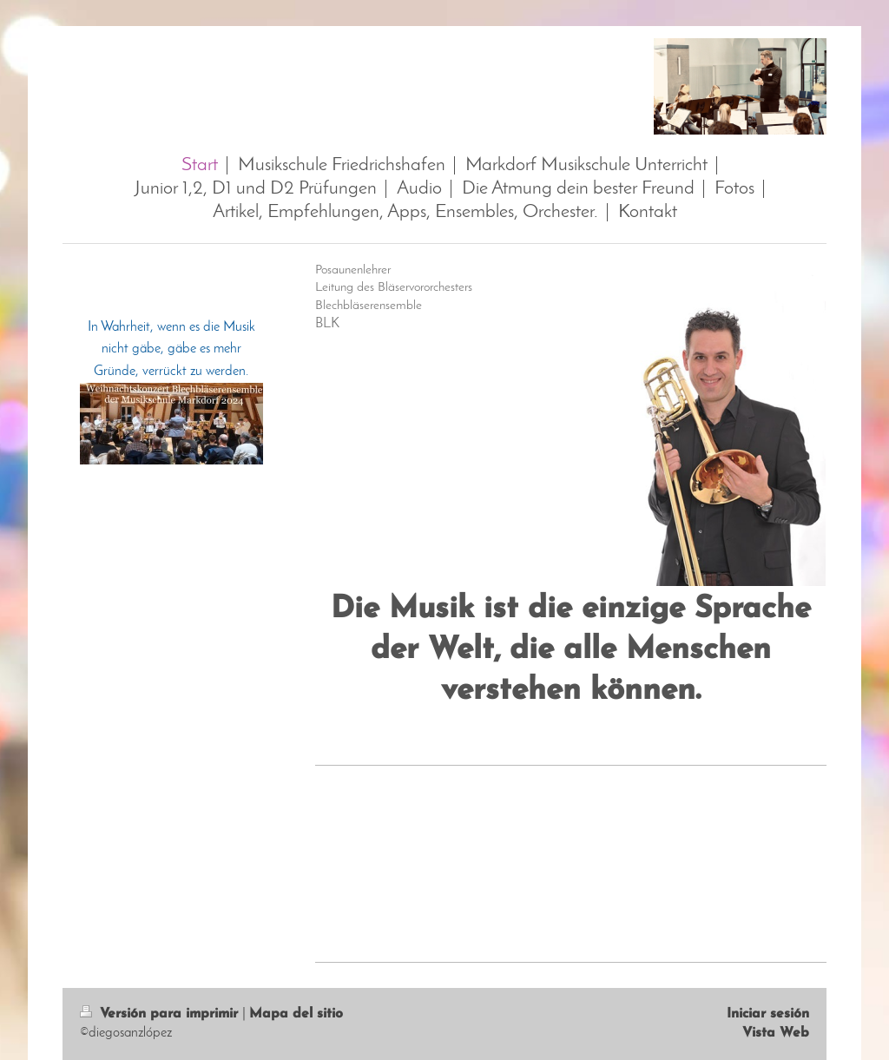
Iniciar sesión (768, 1014)
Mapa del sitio (296, 1014)
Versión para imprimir (161, 1014)
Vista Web (775, 1033)
